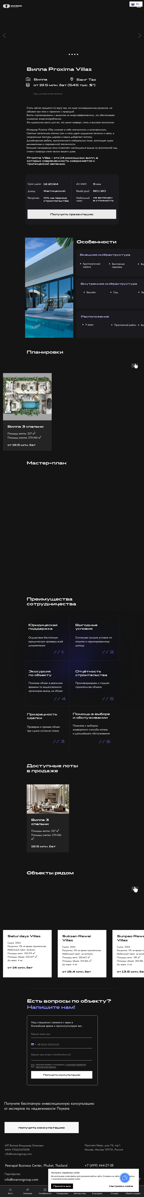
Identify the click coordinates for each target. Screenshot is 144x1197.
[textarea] (61, 1055)
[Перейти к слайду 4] (74, 54)
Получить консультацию (61, 1075)
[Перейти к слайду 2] (69, 54)
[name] (61, 1034)
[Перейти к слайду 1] (66, 54)
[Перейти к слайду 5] (77, 54)
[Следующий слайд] (139, 35)
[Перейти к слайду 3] (72, 54)
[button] (72, 214)
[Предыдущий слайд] (4, 35)
